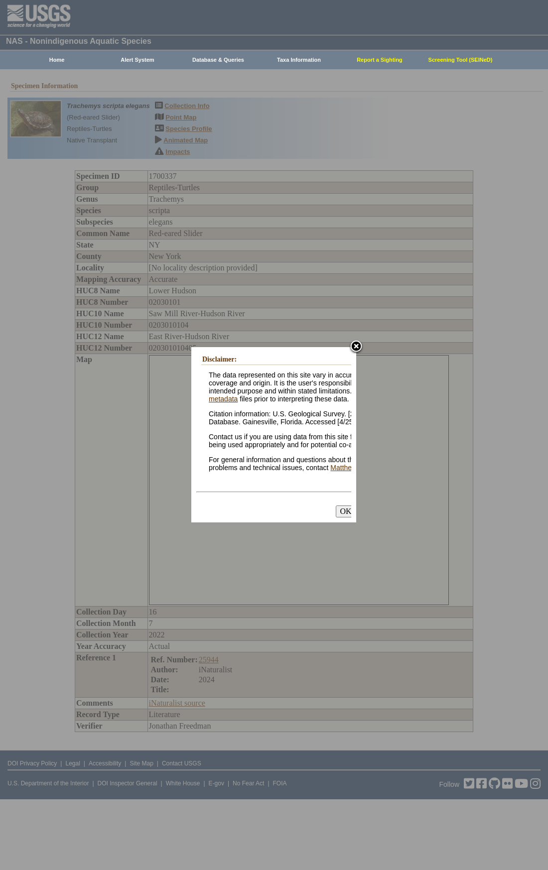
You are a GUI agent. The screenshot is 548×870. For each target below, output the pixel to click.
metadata (223, 399)
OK (345, 511)
